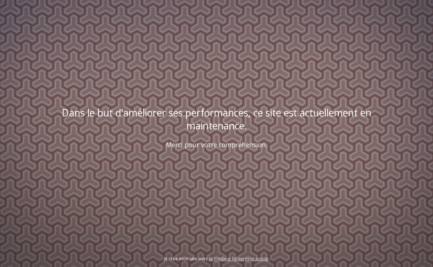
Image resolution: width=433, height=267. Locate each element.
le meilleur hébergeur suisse (238, 259)
